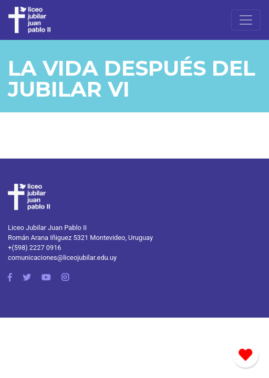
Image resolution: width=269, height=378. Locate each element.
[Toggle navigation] (246, 19)
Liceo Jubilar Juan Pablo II (47, 228)
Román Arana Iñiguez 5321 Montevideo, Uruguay (80, 238)
